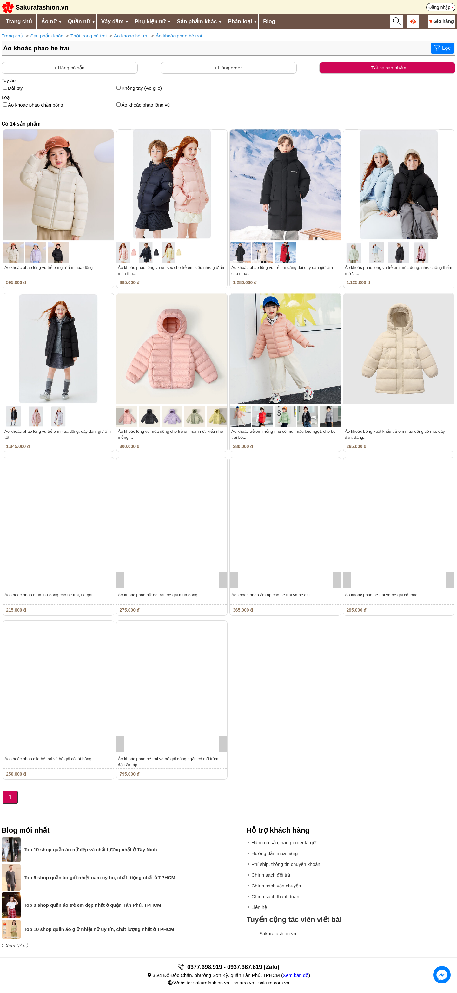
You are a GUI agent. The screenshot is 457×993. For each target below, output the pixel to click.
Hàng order (228, 67)
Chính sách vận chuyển (276, 885)
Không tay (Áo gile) (139, 88)
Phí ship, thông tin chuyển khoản (285, 864)
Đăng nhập (439, 7)
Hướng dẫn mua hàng (274, 853)
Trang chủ (19, 21)
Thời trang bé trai (88, 35)
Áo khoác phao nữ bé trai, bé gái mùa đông (157, 595)
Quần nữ (79, 21)
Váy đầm (112, 21)
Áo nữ (49, 21)
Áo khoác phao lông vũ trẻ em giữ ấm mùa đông (48, 267)
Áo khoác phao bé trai (179, 35)
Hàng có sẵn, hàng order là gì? (284, 842)
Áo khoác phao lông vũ (143, 104)
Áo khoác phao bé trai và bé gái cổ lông (381, 595)
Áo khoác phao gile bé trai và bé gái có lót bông (47, 758)
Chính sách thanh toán (275, 896)
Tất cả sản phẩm (387, 67)
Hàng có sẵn (69, 67)
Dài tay (13, 88)
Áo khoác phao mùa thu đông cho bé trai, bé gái (48, 595)
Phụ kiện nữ (150, 21)
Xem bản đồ (295, 975)
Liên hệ (259, 907)
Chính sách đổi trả (270, 875)
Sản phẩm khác (197, 21)
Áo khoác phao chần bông (33, 104)
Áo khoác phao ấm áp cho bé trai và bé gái (270, 595)
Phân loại (240, 21)
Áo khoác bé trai (131, 35)
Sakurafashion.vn (277, 933)
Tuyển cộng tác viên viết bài (294, 920)
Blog (269, 21)
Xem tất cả (16, 945)
